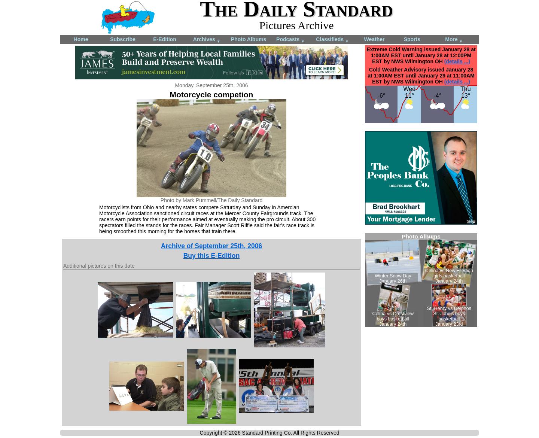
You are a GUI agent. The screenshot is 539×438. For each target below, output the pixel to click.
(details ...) (457, 61)
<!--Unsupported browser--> (421, 280)
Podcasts (290, 39)
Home (81, 39)
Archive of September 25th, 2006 (211, 246)
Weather (374, 39)
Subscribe (122, 39)
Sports (412, 39)
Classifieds (332, 39)
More (454, 39)
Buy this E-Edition (211, 255)
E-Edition (164, 39)
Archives (206, 39)
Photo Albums (248, 39)
